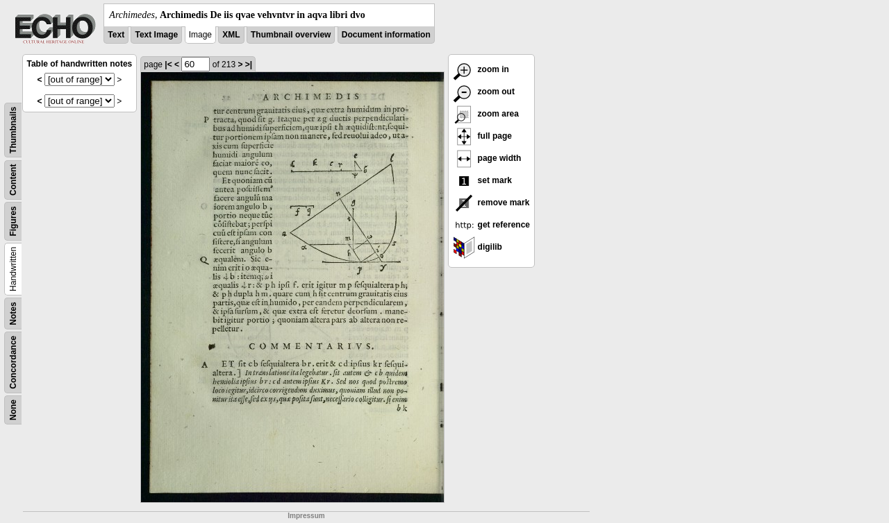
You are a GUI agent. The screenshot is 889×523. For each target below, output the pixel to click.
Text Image (156, 35)
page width (487, 158)
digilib (477, 247)
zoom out (484, 91)
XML (231, 35)
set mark (482, 180)
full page (482, 136)
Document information (386, 35)
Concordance (13, 362)
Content (13, 180)
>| (248, 64)
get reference (491, 225)
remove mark (491, 202)
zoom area (486, 114)
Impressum (306, 516)
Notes (13, 313)
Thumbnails (13, 130)
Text (116, 35)
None (13, 410)
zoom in (481, 69)
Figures (13, 221)
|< (168, 64)
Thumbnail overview (291, 35)
